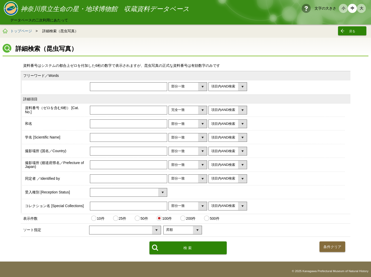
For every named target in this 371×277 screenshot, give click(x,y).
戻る (352, 31)
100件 (167, 218)
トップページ (21, 31)
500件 (214, 218)
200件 (191, 218)
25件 (123, 218)
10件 (101, 218)
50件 (144, 218)
